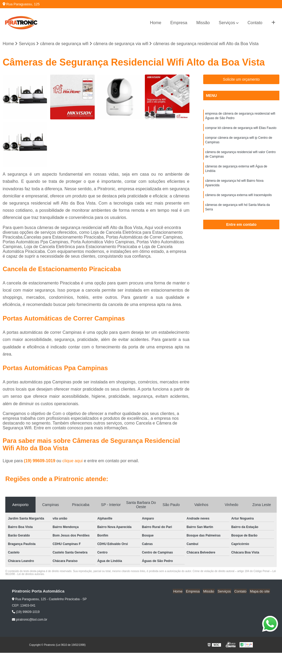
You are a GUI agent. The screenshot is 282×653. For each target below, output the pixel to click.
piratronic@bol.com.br (29, 620)
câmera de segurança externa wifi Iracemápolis (238, 198)
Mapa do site (260, 592)
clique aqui (72, 461)
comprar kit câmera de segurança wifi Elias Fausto (240, 129)
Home (155, 22)
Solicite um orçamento (241, 79)
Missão (203, 22)
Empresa (178, 22)
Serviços (227, 22)
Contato (255, 22)
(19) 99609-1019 (40, 461)
